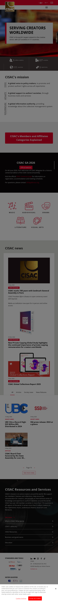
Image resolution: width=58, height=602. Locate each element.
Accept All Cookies (35, 599)
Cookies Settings (21, 599)
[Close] (55, 590)
